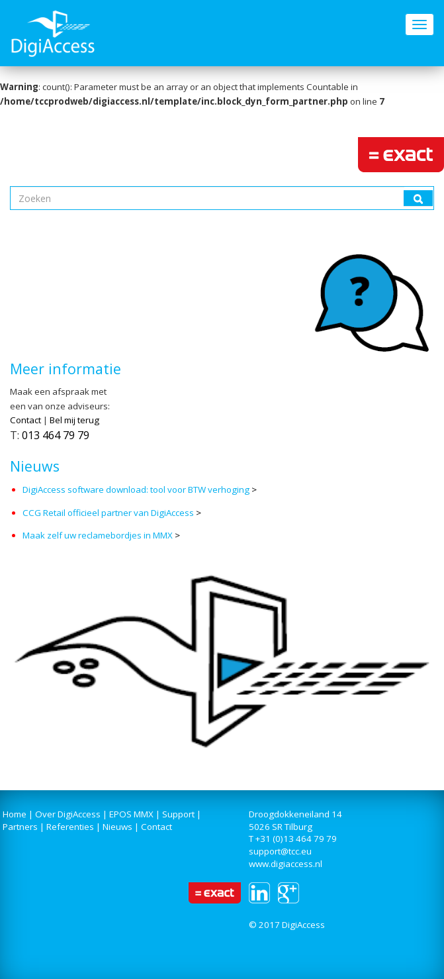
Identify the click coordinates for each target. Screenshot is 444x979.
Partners (20, 827)
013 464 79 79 (55, 435)
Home (14, 814)
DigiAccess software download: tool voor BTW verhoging (136, 489)
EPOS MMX (131, 814)
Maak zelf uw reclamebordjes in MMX (97, 535)
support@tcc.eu (280, 851)
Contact (25, 420)
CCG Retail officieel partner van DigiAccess (108, 513)
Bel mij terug (74, 420)
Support (178, 814)
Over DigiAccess (68, 814)
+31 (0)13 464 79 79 (296, 839)
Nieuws (117, 827)
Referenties (70, 827)
